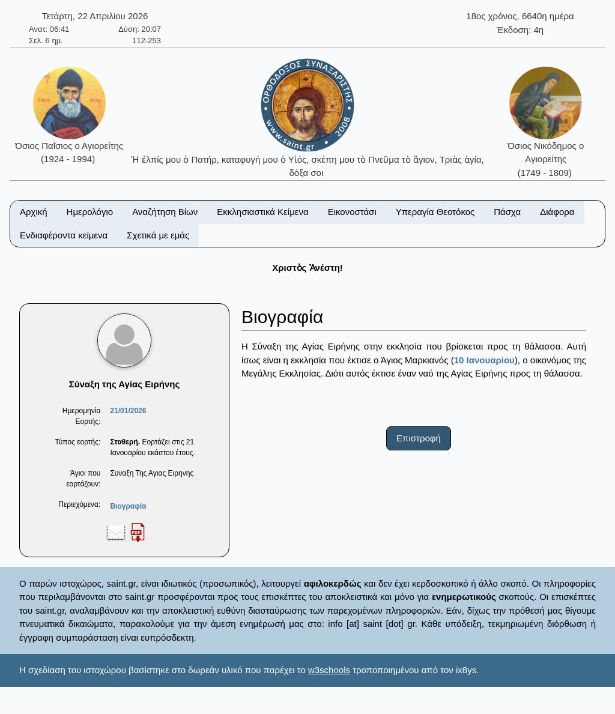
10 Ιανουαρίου (484, 360)
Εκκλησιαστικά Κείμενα (262, 212)
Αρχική (33, 212)
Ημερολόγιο (90, 212)
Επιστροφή (418, 438)
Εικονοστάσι (352, 212)
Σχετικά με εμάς (158, 235)
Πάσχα (507, 212)
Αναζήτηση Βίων (165, 212)
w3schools (329, 670)
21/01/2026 (128, 411)
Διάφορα (557, 212)
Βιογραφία (128, 506)
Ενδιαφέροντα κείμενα (64, 235)
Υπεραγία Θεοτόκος (435, 212)
